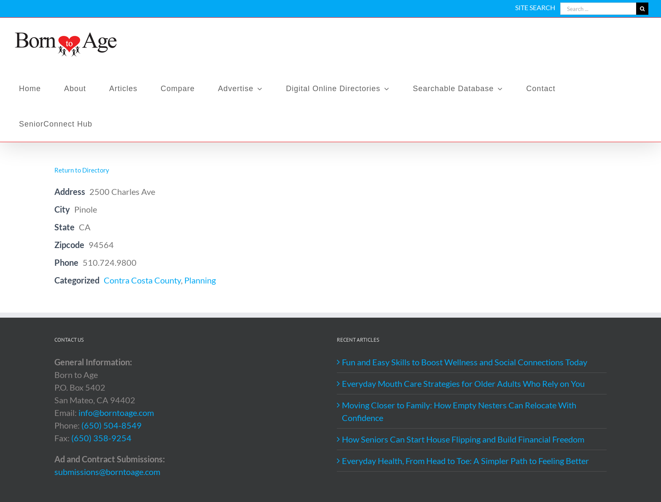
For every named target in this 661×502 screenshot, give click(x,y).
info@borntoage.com (116, 413)
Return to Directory (81, 170)
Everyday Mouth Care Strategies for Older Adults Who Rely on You (463, 383)
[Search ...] (598, 9)
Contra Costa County (142, 280)
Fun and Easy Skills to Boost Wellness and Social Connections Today (464, 362)
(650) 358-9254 (101, 438)
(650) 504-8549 (111, 425)
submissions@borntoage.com (107, 472)
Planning (200, 280)
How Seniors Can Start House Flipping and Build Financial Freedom (463, 439)
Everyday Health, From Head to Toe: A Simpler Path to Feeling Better (465, 461)
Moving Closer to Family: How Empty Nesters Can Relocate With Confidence (459, 411)
